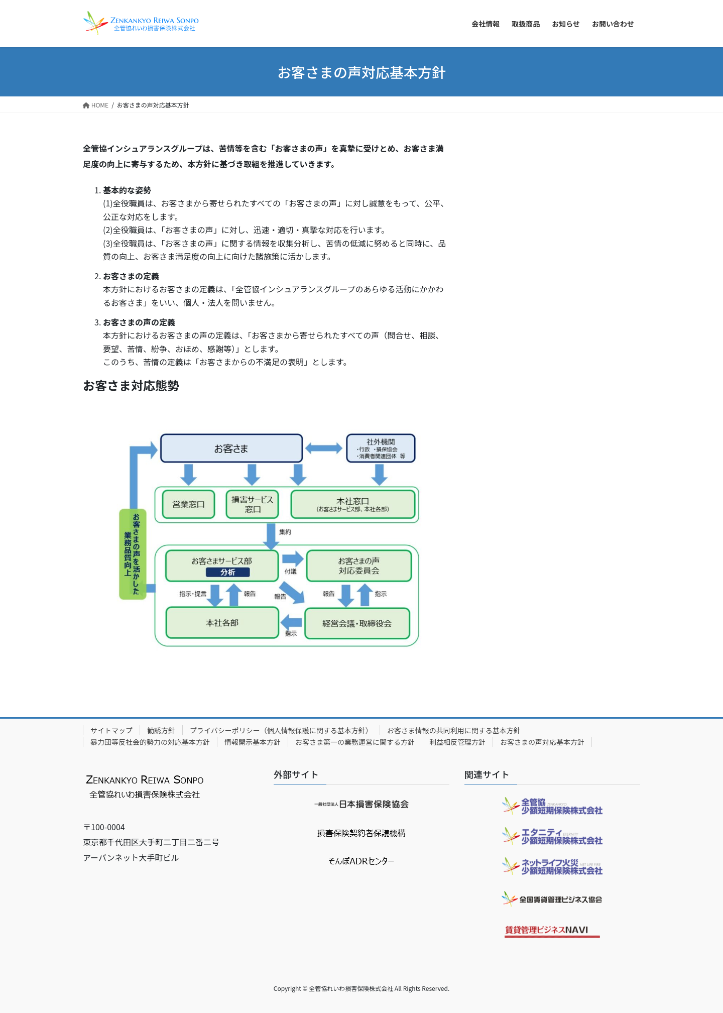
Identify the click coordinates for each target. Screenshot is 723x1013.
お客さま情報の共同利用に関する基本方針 (454, 730)
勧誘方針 (161, 730)
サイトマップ (111, 730)
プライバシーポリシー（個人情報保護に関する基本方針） (281, 730)
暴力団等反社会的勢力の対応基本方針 (150, 742)
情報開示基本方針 (252, 742)
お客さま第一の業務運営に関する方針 (355, 742)
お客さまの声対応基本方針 (542, 742)
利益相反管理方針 (457, 742)
